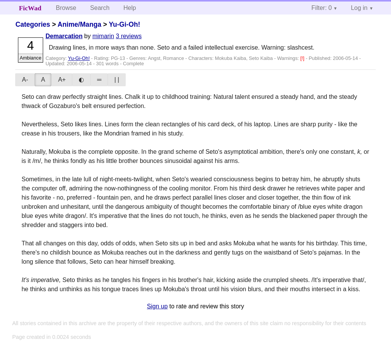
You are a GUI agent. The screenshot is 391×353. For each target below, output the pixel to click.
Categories (32, 24)
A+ (62, 79)
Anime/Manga (79, 24)
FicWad (30, 8)
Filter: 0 (322, 8)
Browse (66, 8)
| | (116, 79)
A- (25, 79)
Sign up (157, 306)
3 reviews (129, 36)
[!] (302, 58)
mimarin (103, 36)
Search (100, 8)
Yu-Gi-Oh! (124, 24)
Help (129, 8)
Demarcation (63, 36)
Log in (359, 8)
